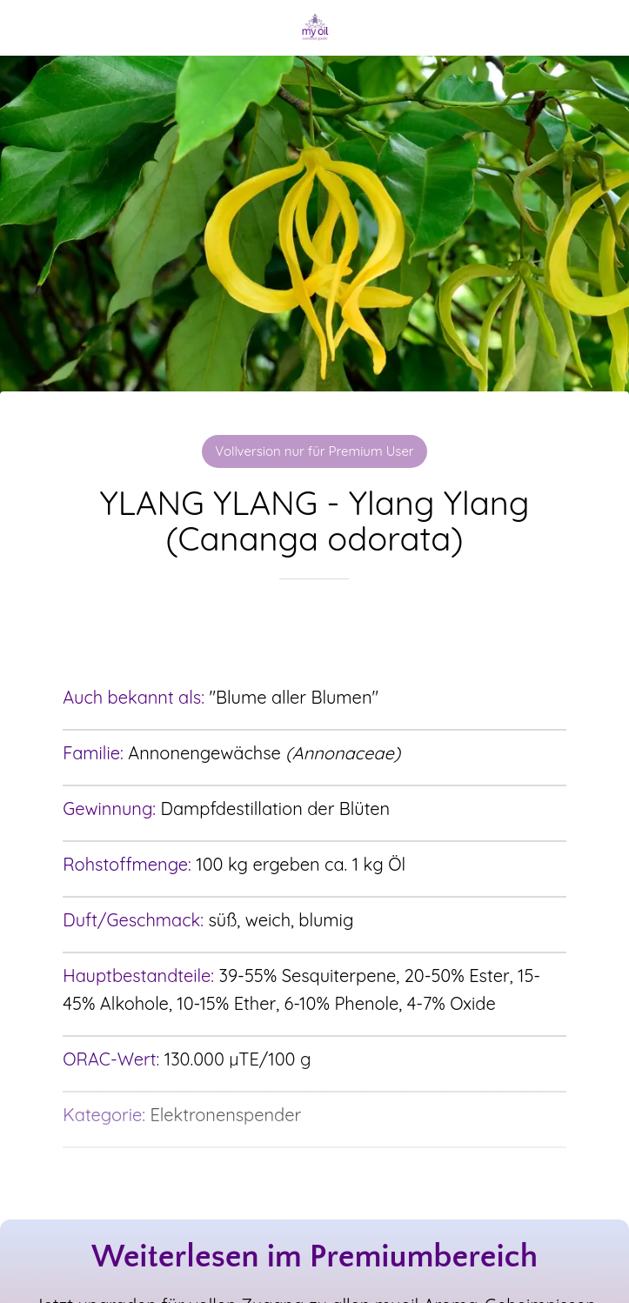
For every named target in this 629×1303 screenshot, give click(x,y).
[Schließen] (27, 27)
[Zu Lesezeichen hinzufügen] (314, 631)
